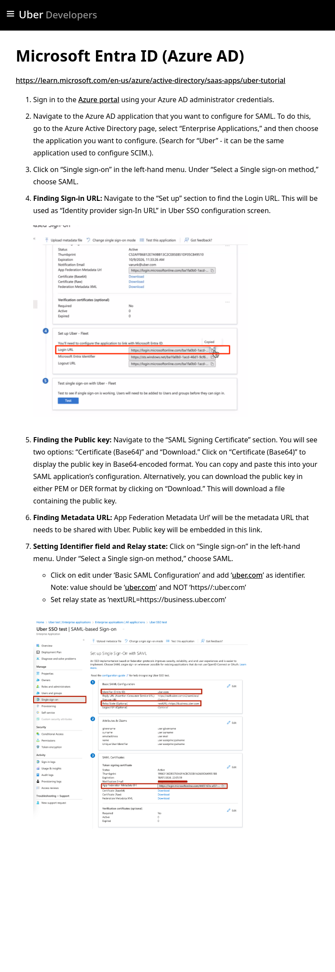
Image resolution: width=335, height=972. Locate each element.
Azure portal (98, 99)
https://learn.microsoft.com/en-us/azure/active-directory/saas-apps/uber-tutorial (150, 80)
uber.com (247, 575)
